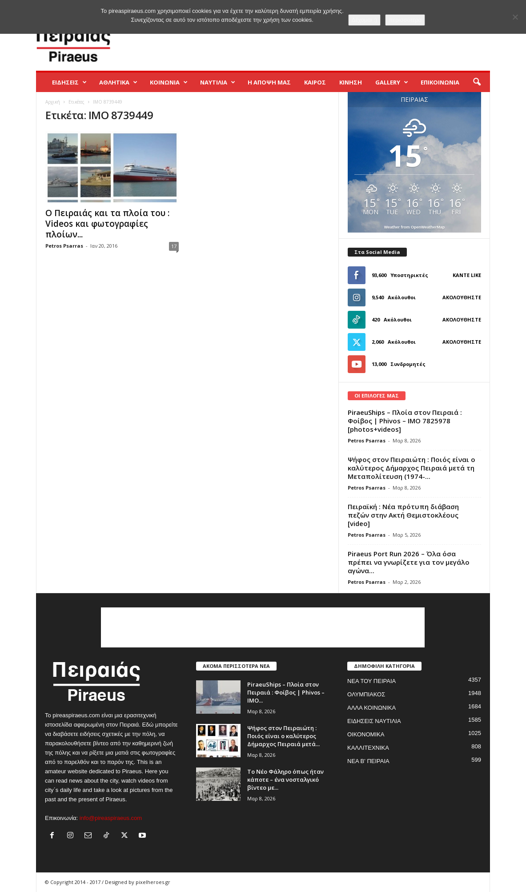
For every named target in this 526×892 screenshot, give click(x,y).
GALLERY (391, 82)
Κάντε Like (467, 275)
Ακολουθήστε (461, 297)
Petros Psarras (64, 245)
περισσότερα (405, 19)
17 (174, 246)
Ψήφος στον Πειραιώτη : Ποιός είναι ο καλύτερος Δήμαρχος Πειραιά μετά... (283, 736)
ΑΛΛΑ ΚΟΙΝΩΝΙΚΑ (371, 707)
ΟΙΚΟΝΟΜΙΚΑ (365, 734)
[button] (476, 82)
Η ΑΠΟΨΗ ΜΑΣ (269, 82)
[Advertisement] (328, 42)
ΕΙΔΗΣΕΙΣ (69, 82)
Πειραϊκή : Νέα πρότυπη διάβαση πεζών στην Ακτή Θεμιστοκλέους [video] (403, 515)
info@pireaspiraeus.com (111, 818)
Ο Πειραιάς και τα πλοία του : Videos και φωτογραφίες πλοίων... (107, 223)
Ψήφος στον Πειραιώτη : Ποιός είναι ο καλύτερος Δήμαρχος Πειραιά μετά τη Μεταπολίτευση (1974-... (411, 468)
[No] (514, 16)
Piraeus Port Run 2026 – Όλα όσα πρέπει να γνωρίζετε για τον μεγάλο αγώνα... (409, 562)
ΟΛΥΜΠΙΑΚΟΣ (366, 694)
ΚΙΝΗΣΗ (350, 82)
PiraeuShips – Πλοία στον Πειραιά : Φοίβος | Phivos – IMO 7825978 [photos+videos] (405, 421)
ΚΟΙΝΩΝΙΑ (169, 82)
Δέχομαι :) (364, 19)
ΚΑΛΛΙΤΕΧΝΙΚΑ (368, 747)
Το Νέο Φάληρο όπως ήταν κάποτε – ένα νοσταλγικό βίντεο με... (285, 779)
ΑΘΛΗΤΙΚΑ (118, 82)
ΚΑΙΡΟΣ (315, 82)
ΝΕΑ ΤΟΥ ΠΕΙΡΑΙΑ (371, 681)
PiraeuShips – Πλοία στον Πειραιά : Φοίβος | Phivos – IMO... (286, 692)
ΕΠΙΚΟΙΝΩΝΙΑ (440, 82)
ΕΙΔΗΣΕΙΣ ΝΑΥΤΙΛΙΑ (374, 721)
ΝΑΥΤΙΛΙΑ (217, 82)
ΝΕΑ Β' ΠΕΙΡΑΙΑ (368, 761)
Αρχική (52, 102)
